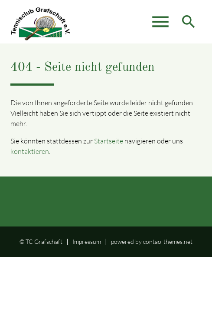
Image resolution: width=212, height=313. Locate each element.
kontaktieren (29, 151)
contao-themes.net (167, 241)
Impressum (86, 241)
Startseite (108, 141)
